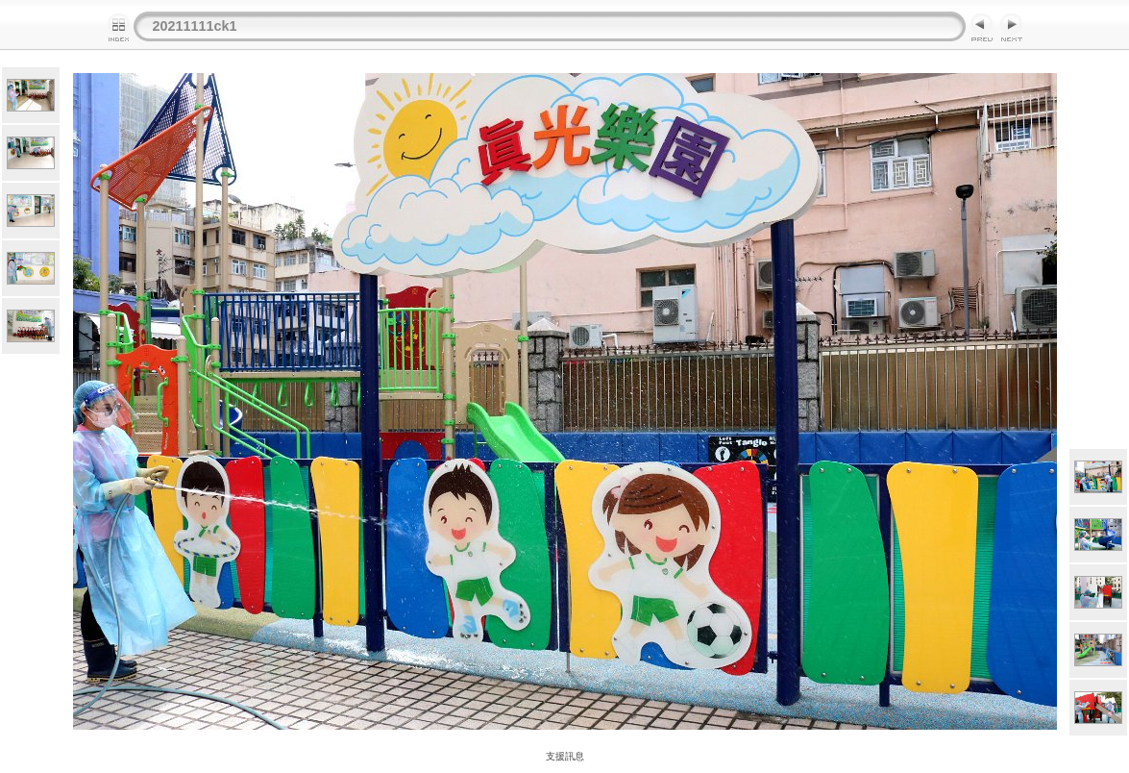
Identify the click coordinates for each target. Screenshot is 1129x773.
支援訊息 (565, 756)
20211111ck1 (195, 26)
